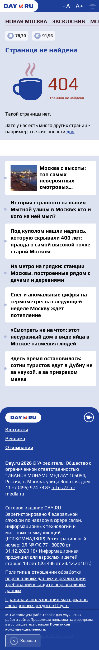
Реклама (15, 438)
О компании (19, 447)
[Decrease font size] (67, 6)
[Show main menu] (92, 6)
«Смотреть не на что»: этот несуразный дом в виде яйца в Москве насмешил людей (50, 336)
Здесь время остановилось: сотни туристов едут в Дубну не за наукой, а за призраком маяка (51, 368)
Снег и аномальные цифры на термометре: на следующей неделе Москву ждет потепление (49, 304)
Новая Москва (26, 21)
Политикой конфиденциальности (37, 626)
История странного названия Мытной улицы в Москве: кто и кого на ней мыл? (51, 209)
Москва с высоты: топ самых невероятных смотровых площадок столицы (50, 178)
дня (70, 131)
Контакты (16, 429)
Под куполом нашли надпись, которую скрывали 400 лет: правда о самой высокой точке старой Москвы (50, 241)
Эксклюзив (68, 21)
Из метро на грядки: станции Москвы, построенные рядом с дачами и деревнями (50, 273)
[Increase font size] (79, 6)
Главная (23, 418)
